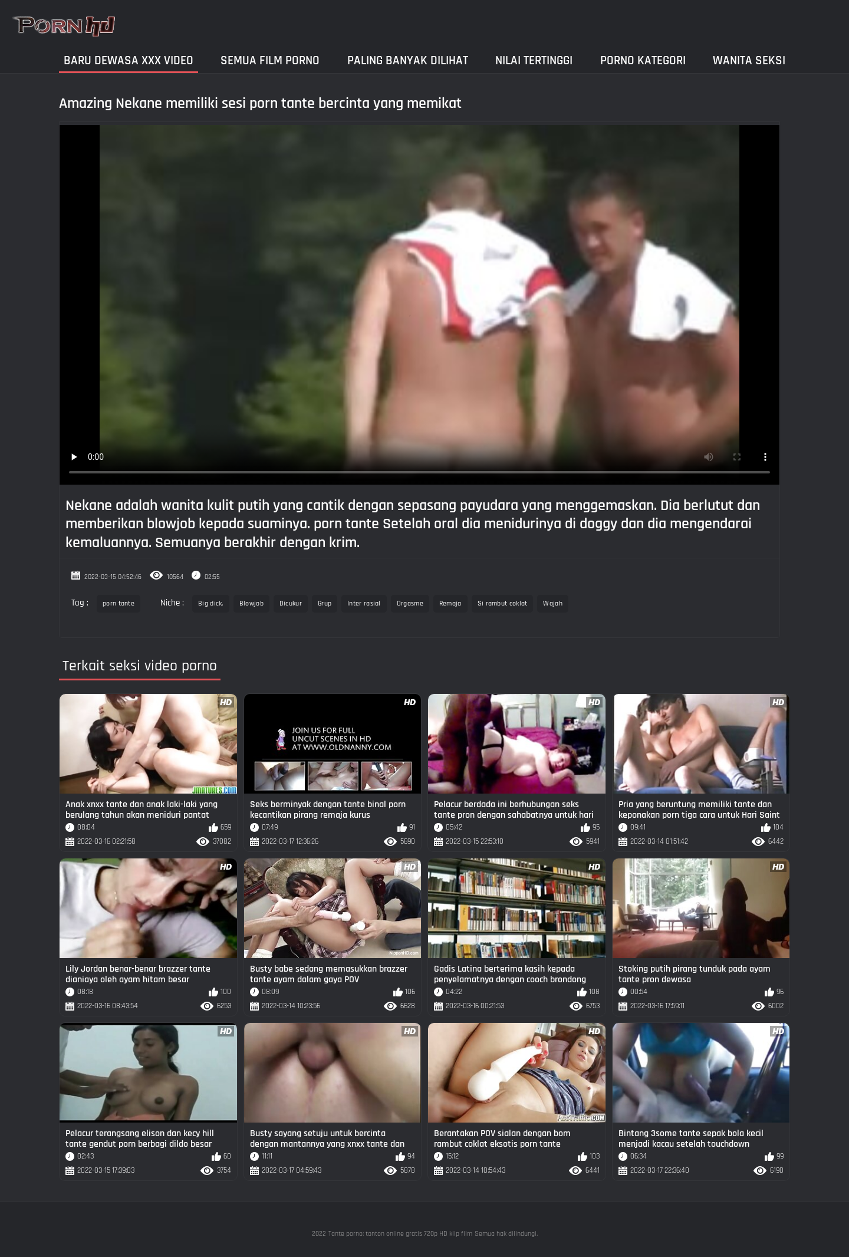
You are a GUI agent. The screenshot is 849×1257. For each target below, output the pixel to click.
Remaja (450, 603)
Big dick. (210, 603)
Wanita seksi (749, 60)
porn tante (118, 603)
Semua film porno (270, 60)
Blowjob (251, 603)
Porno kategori (643, 60)
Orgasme (410, 603)
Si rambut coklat (503, 603)
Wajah (552, 603)
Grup (324, 603)
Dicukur (290, 603)
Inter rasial (364, 603)
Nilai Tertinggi (533, 60)
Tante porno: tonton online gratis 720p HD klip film (400, 1233)
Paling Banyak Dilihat (407, 60)
